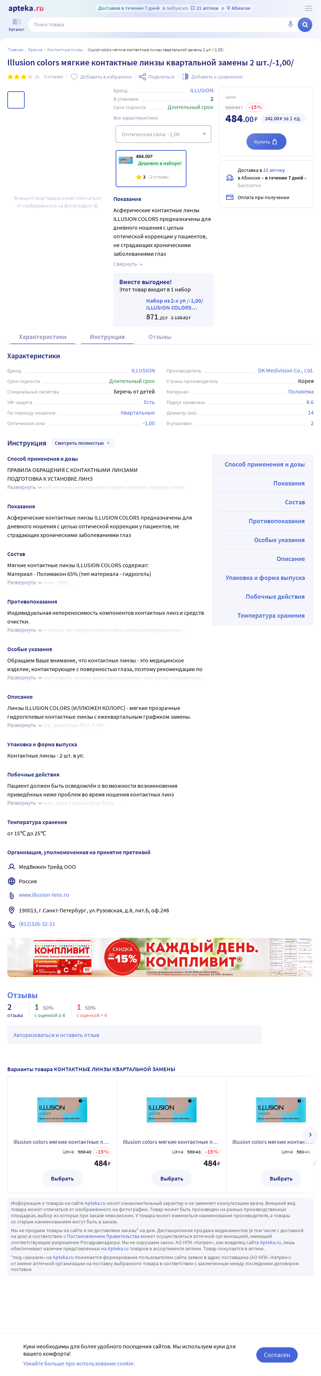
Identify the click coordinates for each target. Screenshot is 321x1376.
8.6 (310, 401)
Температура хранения (271, 615)
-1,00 (149, 423)
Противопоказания (277, 521)
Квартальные (138, 412)
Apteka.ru (95, 1203)
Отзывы (160, 336)
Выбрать (62, 1178)
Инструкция (107, 336)
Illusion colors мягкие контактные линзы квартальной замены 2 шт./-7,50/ (171, 1141)
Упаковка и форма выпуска (265, 577)
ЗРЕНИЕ (35, 49)
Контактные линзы (65, 49)
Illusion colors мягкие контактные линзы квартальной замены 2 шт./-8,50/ (62, 1141)
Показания (289, 483)
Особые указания (279, 540)
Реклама (303, 943)
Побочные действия (275, 596)
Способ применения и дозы (265, 464)
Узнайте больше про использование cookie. (79, 1363)
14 (311, 412)
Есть (149, 401)
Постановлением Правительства (103, 1236)
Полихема (301, 391)
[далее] (310, 1135)
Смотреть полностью (83, 443)
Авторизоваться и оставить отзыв (56, 1034)
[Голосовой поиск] (290, 25)
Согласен (277, 1355)
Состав (295, 502)
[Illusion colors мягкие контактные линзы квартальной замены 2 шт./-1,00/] (151, 168)
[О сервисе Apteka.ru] (308, 8)
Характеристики (43, 336)
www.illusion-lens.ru (44, 894)
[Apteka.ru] (26, 8)
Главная (15, 49)
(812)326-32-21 (37, 923)
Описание (291, 558)
